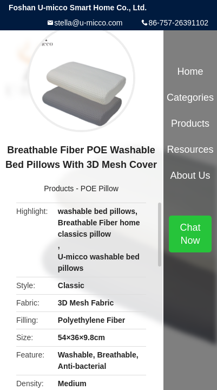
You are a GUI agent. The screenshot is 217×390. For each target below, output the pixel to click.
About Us (190, 175)
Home (190, 71)
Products (59, 188)
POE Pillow (100, 188)
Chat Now (190, 234)
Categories (190, 97)
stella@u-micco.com (88, 22)
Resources (190, 149)
